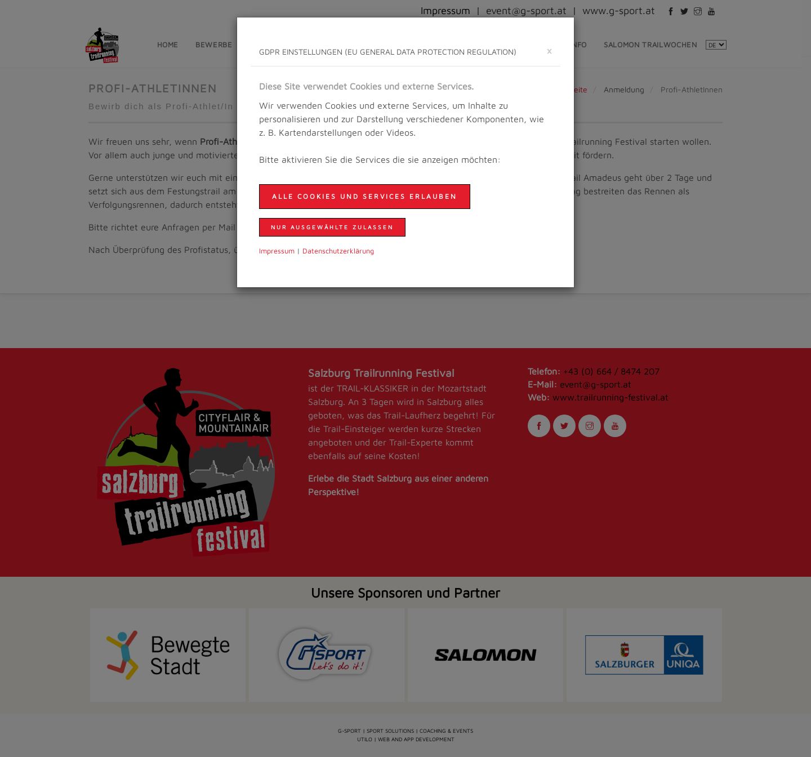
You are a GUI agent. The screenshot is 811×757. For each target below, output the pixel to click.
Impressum (277, 251)
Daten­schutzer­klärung (338, 251)
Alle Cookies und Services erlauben (364, 196)
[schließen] (549, 50)
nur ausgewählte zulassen (332, 227)
